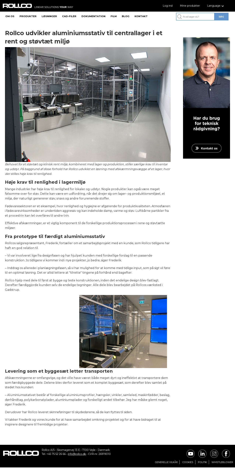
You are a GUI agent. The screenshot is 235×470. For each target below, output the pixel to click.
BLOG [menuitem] (125, 16)
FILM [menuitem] (114, 16)
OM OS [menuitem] (9, 16)
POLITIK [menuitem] (202, 464)
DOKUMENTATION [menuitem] (93, 16)
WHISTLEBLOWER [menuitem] (222, 464)
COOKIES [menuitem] (187, 464)
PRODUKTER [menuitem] (28, 16)
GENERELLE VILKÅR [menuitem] (166, 464)
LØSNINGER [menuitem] (49, 16)
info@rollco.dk (77, 456)
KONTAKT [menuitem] (141, 16)
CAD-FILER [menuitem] (69, 16)
